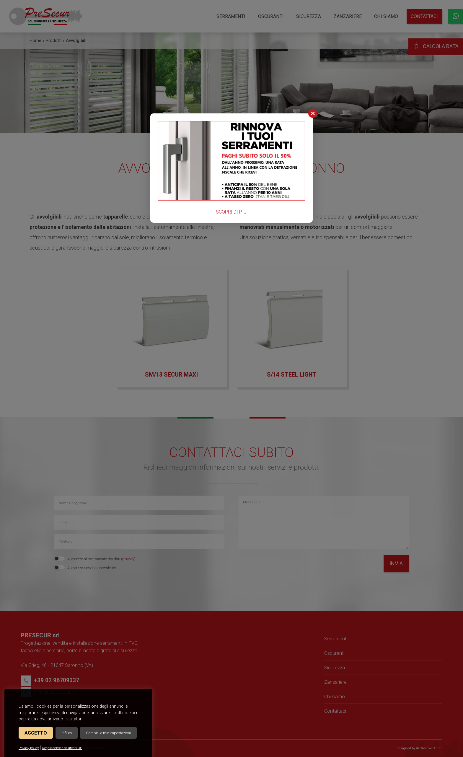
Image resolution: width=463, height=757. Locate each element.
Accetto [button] (36, 733)
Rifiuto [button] (66, 733)
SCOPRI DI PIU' (231, 212)
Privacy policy (29, 748)
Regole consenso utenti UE (62, 748)
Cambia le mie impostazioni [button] (108, 733)
